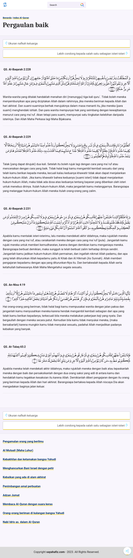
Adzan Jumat (11, 495)
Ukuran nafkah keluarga (21, 43)
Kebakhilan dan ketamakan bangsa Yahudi (29, 459)
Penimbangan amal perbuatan (21, 486)
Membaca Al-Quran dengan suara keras (28, 504)
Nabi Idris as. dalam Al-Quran (21, 522)
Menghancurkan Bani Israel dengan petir (28, 468)
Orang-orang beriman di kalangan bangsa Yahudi (33, 513)
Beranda (7, 17)
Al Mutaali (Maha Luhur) (18, 450)
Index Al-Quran (21, 17)
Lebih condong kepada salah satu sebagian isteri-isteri (92, 53)
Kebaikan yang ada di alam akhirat (24, 477)
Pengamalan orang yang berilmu (23, 441)
